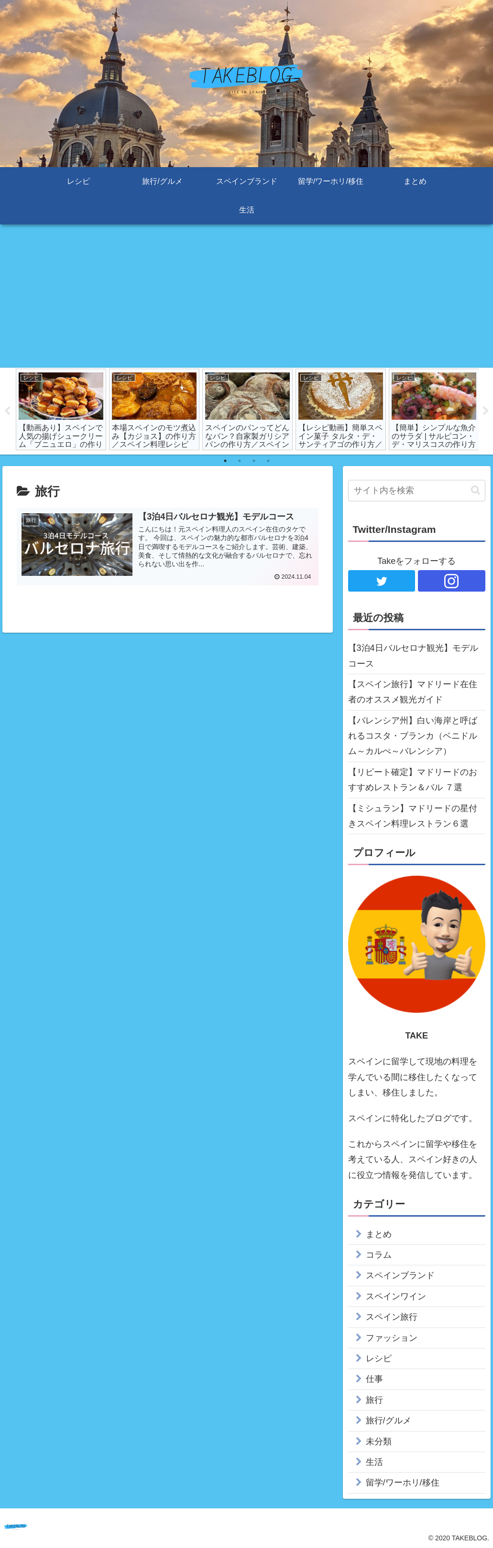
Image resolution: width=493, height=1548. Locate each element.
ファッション (391, 1338)
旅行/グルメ (388, 1420)
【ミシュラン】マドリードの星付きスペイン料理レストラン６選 (412, 816)
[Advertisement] (246, 296)
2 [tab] (239, 461)
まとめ (379, 1234)
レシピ (379, 1358)
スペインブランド (400, 1276)
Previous (7, 411)
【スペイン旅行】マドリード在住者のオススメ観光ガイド (412, 691)
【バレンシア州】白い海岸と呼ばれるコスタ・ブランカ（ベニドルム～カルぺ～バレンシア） (412, 736)
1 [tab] (225, 461)
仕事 (374, 1379)
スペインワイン (396, 1296)
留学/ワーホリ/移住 (402, 1483)
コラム (379, 1255)
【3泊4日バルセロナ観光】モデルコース (413, 655)
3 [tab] (254, 461)
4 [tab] (268, 461)
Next (486, 411)
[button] (475, 490)
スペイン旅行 (391, 1317)
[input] (416, 490)
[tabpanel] (61, 409)
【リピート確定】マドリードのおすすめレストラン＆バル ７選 (412, 779)
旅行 (374, 1400)
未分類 (379, 1441)
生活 (374, 1462)
